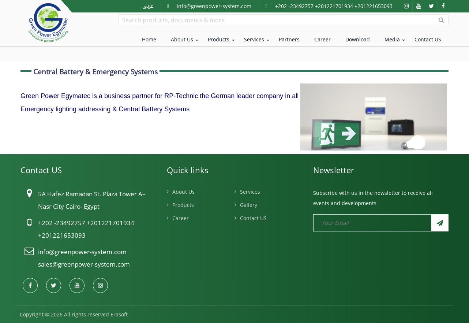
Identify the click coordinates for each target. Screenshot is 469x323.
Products (218, 39)
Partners (289, 39)
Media (392, 39)
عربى (147, 6)
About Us (182, 39)
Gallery (248, 204)
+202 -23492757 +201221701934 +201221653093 (334, 6)
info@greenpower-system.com (214, 6)
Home (149, 39)
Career (322, 39)
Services (254, 39)
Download (357, 39)
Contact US (427, 39)
